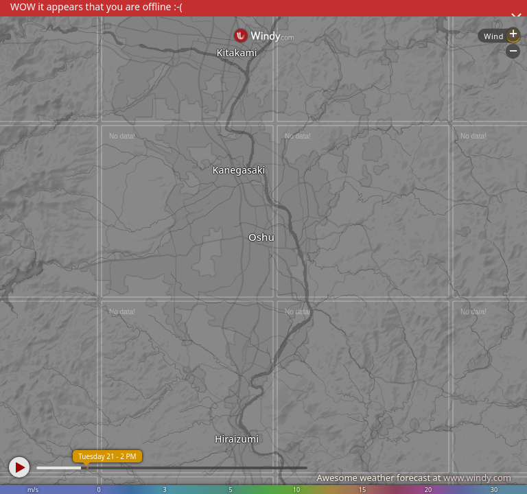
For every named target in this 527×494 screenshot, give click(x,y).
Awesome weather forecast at (413, 477)
